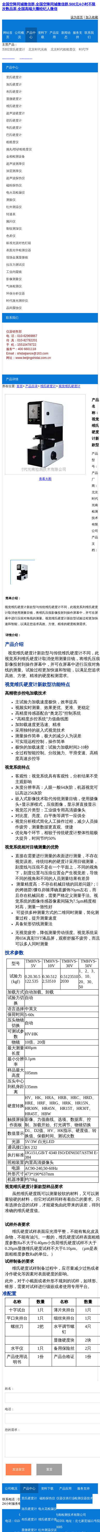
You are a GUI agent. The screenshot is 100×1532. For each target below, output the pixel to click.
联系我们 (89, 35)
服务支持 (77, 35)
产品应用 (54, 35)
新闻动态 (66, 35)
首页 (20, 386)
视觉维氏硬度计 (69, 386)
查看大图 (45, 479)
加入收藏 (92, 17)
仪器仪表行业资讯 (65, 1498)
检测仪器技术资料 (83, 1498)
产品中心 (31, 35)
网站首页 (7, 35)
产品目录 (31, 386)
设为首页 (77, 17)
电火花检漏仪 (47, 1509)
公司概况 (19, 35)
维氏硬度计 (48, 386)
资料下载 (42, 35)
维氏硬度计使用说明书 (47, 1519)
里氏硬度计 (29, 1498)
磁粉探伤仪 (47, 1498)
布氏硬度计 (29, 1519)
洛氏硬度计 (29, 1509)
